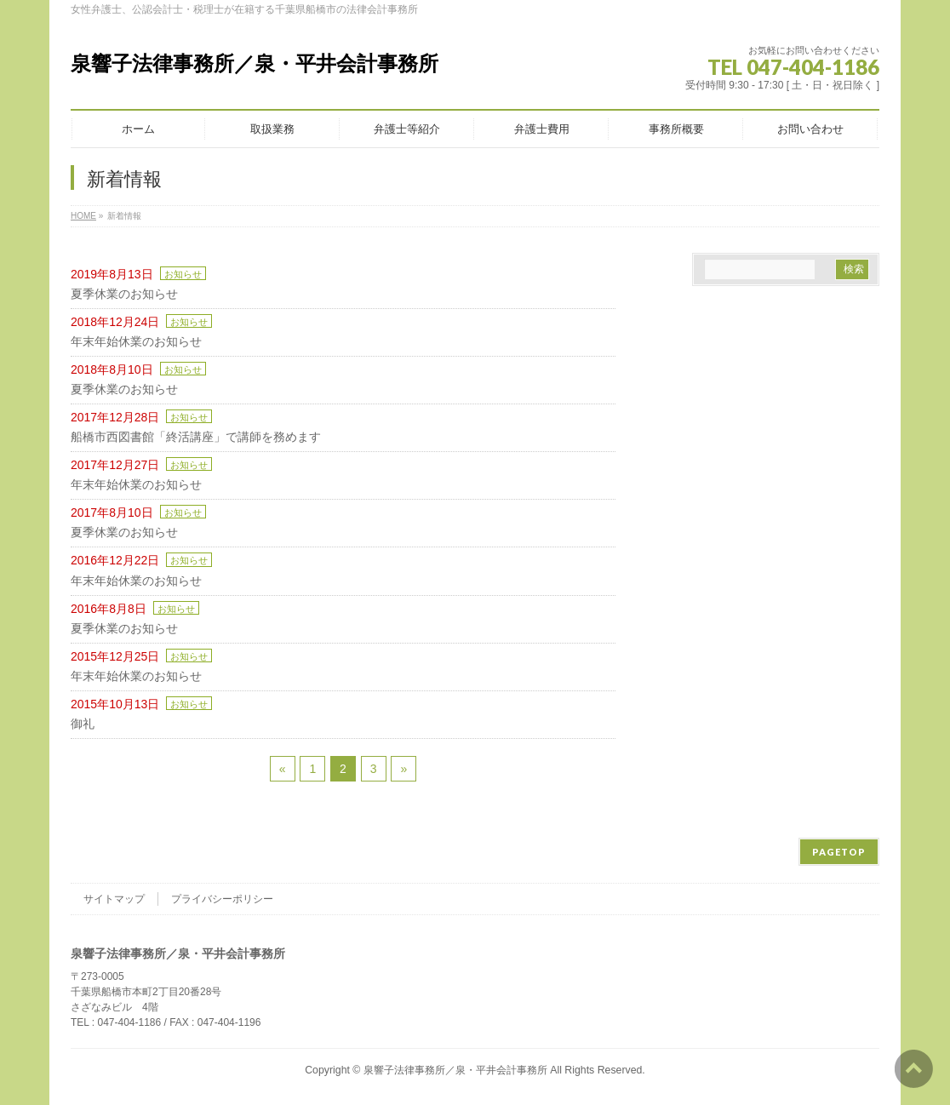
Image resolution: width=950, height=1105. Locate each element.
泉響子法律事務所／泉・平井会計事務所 (254, 63)
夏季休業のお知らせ (124, 294)
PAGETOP (839, 851)
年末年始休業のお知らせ (136, 341)
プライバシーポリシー (222, 899)
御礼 (82, 723)
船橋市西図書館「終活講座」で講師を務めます (196, 437)
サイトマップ (114, 899)
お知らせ (183, 274)
